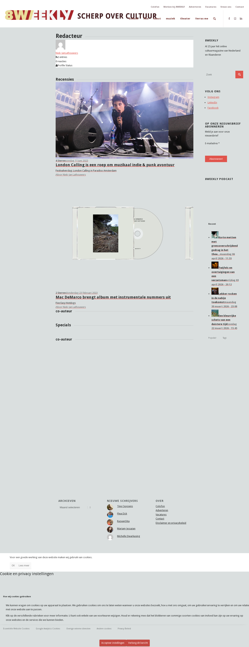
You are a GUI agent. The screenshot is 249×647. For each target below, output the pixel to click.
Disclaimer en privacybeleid (171, 522)
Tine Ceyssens (125, 506)
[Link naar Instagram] (235, 18)
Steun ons (225, 7)
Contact (239, 7)
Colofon (155, 7)
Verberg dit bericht (138, 643)
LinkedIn (212, 102)
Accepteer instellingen (112, 643)
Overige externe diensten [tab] (78, 628)
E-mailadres (212, 143)
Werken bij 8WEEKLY (174, 7)
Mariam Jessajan (126, 528)
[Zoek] (214, 18)
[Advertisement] (224, 418)
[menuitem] (133, 18)
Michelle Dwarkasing (128, 536)
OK (13, 565)
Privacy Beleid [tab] (124, 628)
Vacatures (210, 7)
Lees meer (24, 565)
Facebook (213, 107)
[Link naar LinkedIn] (241, 18)
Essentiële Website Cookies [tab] (16, 628)
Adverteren (195, 7)
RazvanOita (123, 521)
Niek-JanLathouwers (67, 53)
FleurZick (122, 513)
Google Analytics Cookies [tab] (48, 628)
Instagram (213, 97)
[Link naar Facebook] (229, 18)
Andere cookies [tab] (104, 628)
